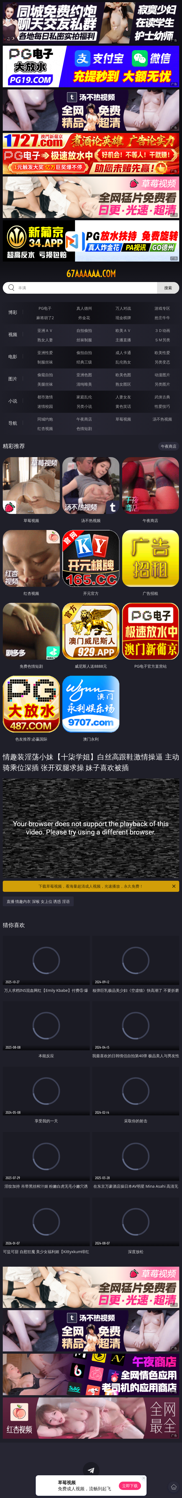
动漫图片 (162, 374)
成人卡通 (123, 352)
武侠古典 (162, 397)
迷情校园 (45, 406)
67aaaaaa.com (91, 273)
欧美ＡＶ (123, 330)
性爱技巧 (162, 406)
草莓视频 (123, 419)
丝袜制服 (84, 339)
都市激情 (45, 397)
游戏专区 (162, 308)
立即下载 (130, 1485)
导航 (12, 423)
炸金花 (84, 317)
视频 (12, 334)
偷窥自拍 (45, 374)
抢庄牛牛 (162, 317)
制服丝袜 (45, 362)
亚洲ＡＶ (45, 330)
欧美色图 (123, 374)
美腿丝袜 (45, 384)
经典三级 (84, 362)
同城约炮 (45, 419)
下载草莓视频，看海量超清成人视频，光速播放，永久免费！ (107, 886)
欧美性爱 (162, 352)
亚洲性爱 (45, 352)
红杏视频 (45, 428)
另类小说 (84, 406)
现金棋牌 (123, 317)
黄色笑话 (123, 406)
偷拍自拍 (84, 352)
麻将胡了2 (45, 317)
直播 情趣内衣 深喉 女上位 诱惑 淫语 (38, 901)
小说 (12, 401)
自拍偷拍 (84, 330)
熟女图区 (123, 384)
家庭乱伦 (84, 397)
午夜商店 (84, 419)
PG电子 (45, 308)
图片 (12, 379)
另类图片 (162, 384)
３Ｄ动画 (162, 330)
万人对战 (123, 308)
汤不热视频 (162, 419)
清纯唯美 (84, 384)
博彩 (12, 312)
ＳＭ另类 (162, 339)
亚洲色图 (84, 374)
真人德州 (84, 308)
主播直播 (123, 339)
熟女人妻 (45, 339)
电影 (12, 357)
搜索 (168, 287)
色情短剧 (84, 428)
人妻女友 (123, 397)
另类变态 (162, 362)
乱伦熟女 (123, 362)
